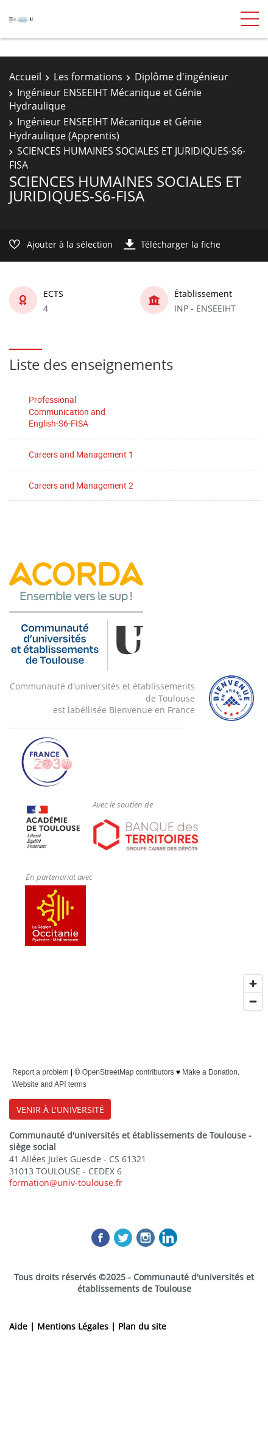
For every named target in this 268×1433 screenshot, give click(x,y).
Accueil (25, 76)
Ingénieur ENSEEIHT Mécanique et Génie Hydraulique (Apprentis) (105, 128)
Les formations (88, 76)
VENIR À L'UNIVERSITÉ (60, 1109)
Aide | (23, 1326)
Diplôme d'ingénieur (181, 76)
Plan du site (142, 1326)
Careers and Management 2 (81, 485)
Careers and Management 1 (81, 454)
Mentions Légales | (77, 1326)
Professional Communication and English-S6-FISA (67, 411)
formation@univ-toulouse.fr (65, 1182)
